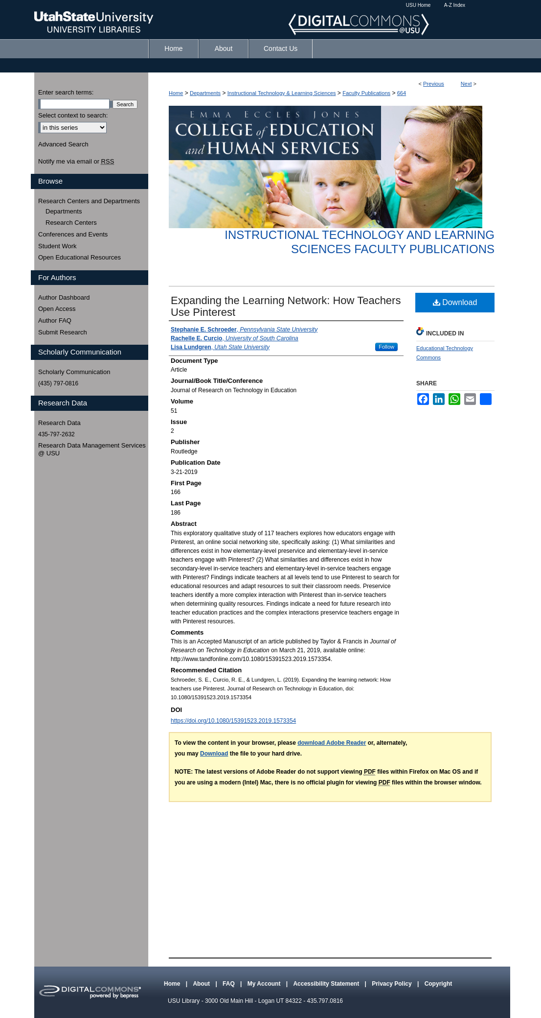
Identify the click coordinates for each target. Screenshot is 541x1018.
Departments (205, 93)
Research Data (59, 422)
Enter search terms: (65, 92)
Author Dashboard (64, 297)
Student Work (57, 246)
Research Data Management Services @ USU (92, 449)
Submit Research (62, 332)
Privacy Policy (392, 983)
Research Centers (71, 222)
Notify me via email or (76, 162)
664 (401, 93)
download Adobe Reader (331, 742)
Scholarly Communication (74, 372)
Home (176, 93)
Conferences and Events (73, 234)
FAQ (229, 983)
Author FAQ (54, 320)
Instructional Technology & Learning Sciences (281, 93)
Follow (386, 347)
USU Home (418, 5)
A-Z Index (454, 5)
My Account (265, 983)
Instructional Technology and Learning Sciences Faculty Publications (360, 242)
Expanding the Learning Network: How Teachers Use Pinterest (286, 306)
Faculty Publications (366, 93)
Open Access (57, 308)
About (202, 983)
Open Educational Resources (79, 257)
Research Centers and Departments (89, 201)
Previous (433, 84)
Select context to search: (73, 115)
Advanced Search (63, 144)
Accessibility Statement (327, 983)
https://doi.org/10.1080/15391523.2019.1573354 (233, 720)
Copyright (438, 983)
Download (455, 302)
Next (466, 84)
